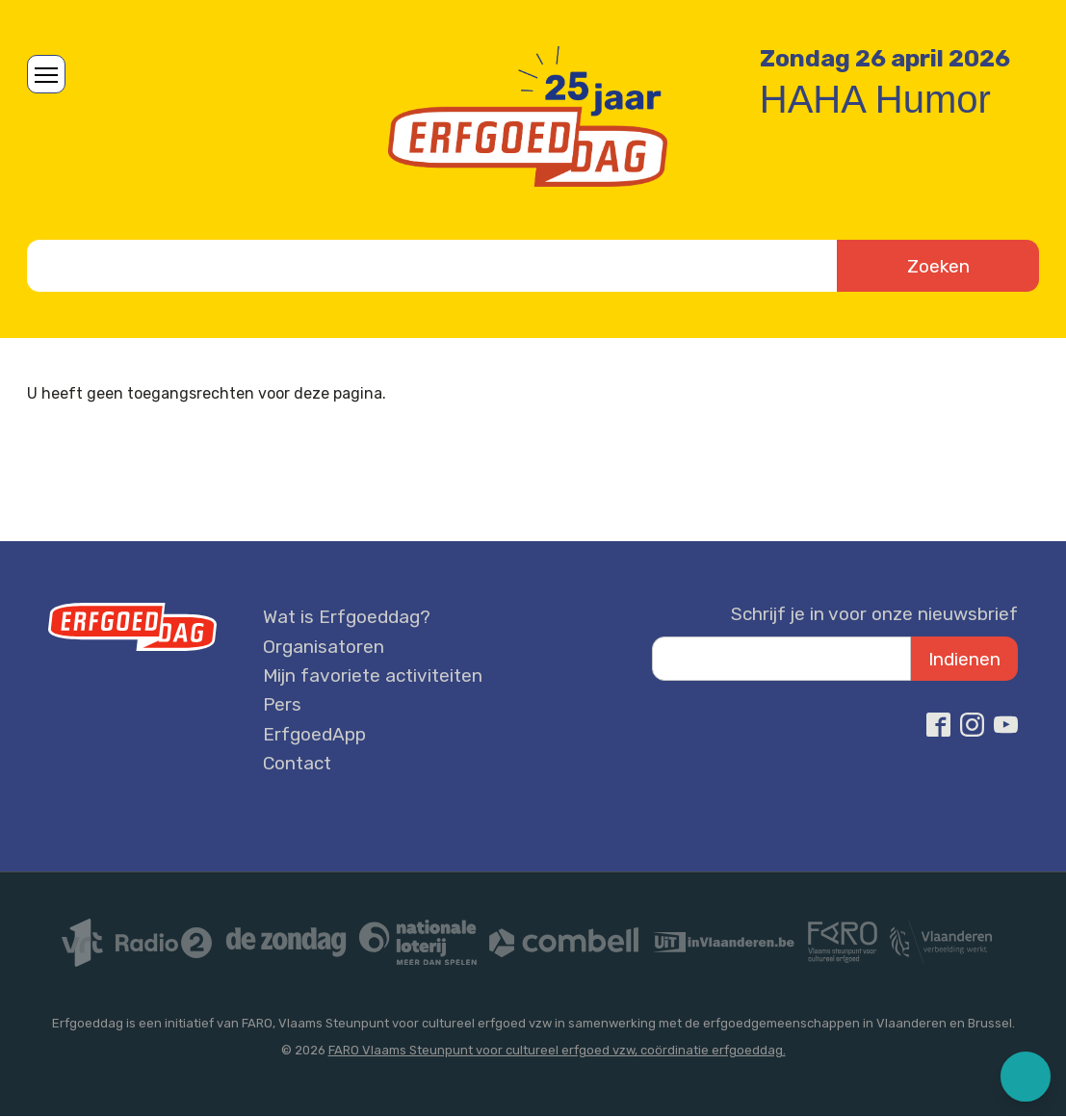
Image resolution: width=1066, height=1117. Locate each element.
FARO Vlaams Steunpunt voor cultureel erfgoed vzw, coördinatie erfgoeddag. (557, 1050)
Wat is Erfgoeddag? (346, 617)
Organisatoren (323, 647)
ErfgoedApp (314, 734)
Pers (282, 704)
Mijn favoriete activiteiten (372, 675)
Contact (297, 763)
